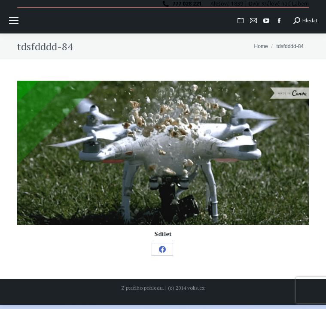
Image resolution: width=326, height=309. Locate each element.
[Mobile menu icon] (14, 20)
